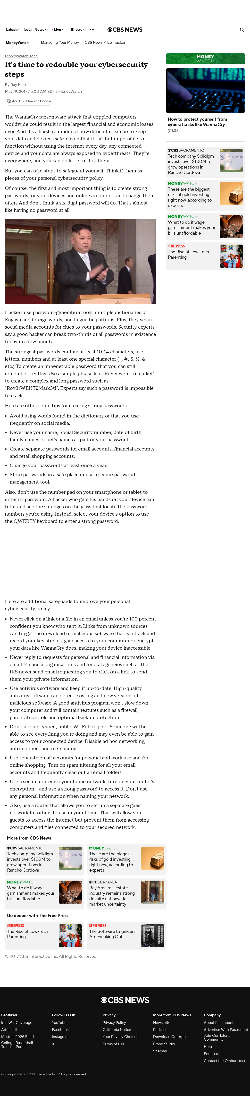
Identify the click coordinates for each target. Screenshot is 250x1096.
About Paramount (218, 1023)
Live (59, 29)
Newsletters (163, 1023)
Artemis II (9, 1030)
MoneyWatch (17, 42)
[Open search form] (242, 29)
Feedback (212, 1054)
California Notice (117, 1030)
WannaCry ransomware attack (48, 117)
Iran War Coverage (16, 1023)
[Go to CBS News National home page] (125, 29)
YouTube (59, 1023)
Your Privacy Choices (120, 1037)
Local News (35, 30)
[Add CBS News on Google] (29, 101)
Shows (78, 30)
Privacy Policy (114, 1023)
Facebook (60, 1030)
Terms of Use (114, 1044)
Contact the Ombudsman (225, 1061)
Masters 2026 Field (17, 1037)
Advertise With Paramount (226, 1030)
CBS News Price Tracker (105, 42)
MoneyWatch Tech (21, 56)
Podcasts (160, 1030)
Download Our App (169, 1037)
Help (208, 1047)
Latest (12, 30)
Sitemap (160, 1051)
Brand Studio (164, 1044)
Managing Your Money (60, 42)
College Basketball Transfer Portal (17, 1045)
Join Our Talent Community (217, 1037)
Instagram (60, 1037)
